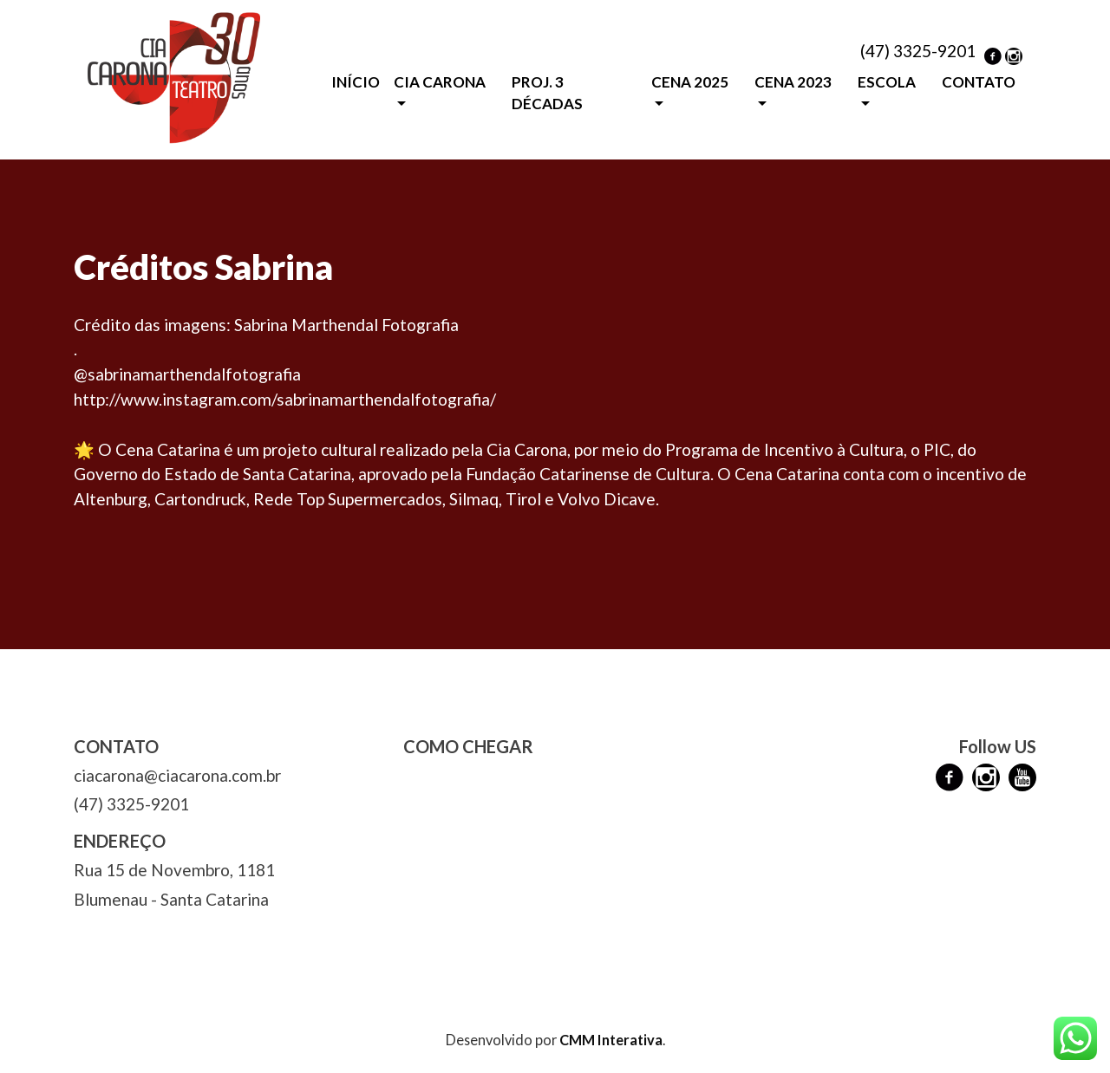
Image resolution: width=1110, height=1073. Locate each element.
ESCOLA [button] (887, 82)
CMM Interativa (611, 1039)
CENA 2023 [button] (793, 82)
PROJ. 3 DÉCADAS (547, 93)
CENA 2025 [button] (689, 82)
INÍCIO (355, 82)
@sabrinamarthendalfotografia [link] (187, 374)
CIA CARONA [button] (440, 82)
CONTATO (978, 82)
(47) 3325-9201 (918, 51)
